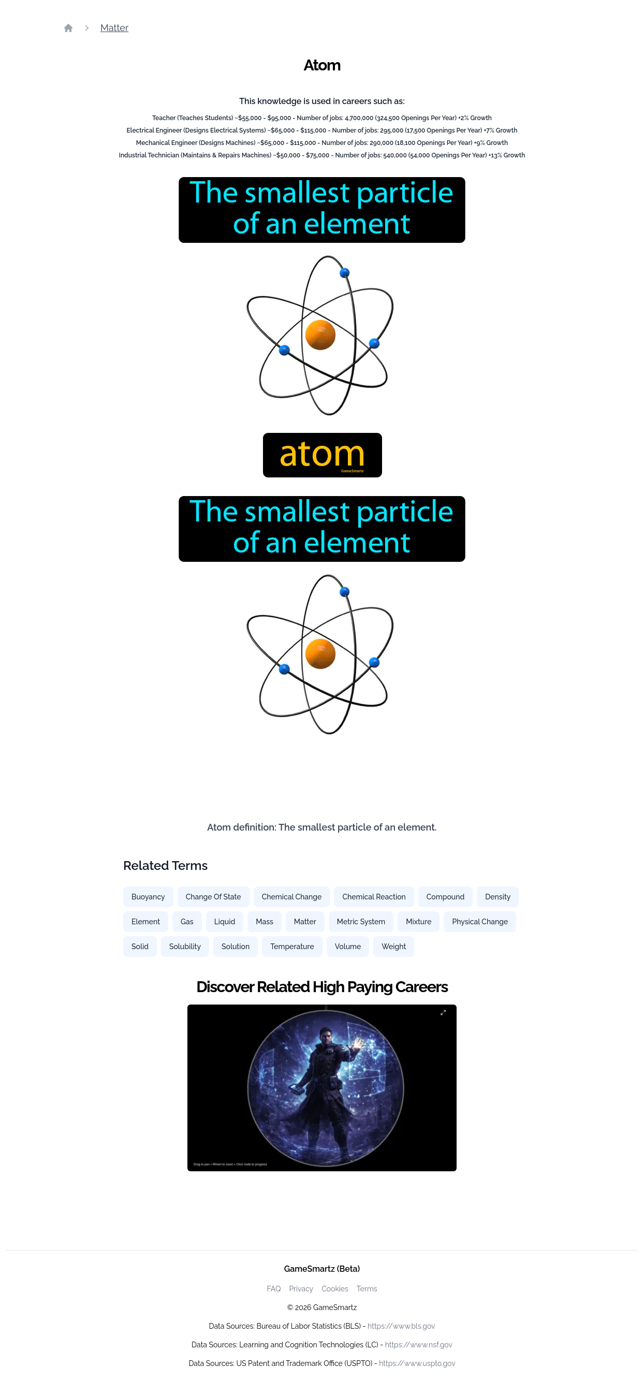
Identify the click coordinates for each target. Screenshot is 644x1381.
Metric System (361, 922)
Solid (140, 946)
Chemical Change (292, 897)
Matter (114, 27)
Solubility (185, 946)
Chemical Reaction (373, 897)
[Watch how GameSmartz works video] (322, 1088)
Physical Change (480, 922)
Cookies (334, 1289)
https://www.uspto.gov (417, 1363)
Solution (236, 946)
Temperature (292, 946)
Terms (367, 1289)
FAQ (274, 1289)
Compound (445, 897)
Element (145, 922)
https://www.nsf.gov (418, 1345)
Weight (394, 946)
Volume (348, 946)
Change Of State (213, 897)
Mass (264, 922)
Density (497, 897)
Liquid (225, 922)
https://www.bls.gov (401, 1326)
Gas (187, 922)
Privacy (301, 1289)
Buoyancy (148, 897)
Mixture (418, 922)
